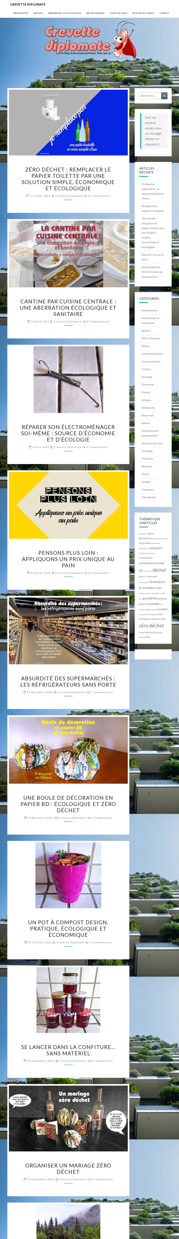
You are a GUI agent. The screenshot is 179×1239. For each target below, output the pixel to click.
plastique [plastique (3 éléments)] (162, 598)
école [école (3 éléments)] (141, 632)
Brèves (146, 346)
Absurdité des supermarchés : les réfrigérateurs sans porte (68, 681)
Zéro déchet (149, 497)
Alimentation (150, 310)
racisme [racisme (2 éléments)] (142, 610)
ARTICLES (38, 13)
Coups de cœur (118, 13)
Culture (146, 369)
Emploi (146, 392)
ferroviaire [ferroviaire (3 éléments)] (152, 576)
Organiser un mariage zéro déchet (68, 1168)
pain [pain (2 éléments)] (140, 599)
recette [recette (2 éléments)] (148, 610)
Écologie (147, 377)
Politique (147, 451)
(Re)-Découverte (95, 13)
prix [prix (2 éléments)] (161, 604)
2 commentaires (101, 692)
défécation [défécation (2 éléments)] (143, 577)
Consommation (151, 361)
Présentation (20, 13)
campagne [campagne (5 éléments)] (155, 548)
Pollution (147, 458)
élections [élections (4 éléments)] (150, 632)
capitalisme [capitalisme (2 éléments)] (143, 553)
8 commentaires (97, 321)
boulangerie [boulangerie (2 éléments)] (143, 548)
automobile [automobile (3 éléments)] (144, 543)
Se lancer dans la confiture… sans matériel (68, 1050)
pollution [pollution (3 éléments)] (143, 604)
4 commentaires (99, 195)
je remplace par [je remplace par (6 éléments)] (150, 588)
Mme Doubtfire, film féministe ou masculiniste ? (152, 271)
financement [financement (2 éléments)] (144, 582)
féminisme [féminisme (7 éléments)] (157, 582)
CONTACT (164, 13)
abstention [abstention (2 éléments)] (143, 534)
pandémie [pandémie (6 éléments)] (150, 598)
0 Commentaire (97, 447)
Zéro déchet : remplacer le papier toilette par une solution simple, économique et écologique (68, 178)
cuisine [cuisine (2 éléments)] (145, 571)
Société (146, 482)
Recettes (147, 466)
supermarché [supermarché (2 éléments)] (144, 614)
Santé (145, 474)
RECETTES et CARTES (143, 13)
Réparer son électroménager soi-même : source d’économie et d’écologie (68, 433)
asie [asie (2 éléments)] (165, 539)
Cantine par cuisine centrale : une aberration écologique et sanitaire (68, 307)
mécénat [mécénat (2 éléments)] (162, 593)
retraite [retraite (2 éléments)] (154, 610)
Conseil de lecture (152, 353)
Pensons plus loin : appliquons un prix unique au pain (68, 559)
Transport (148, 489)
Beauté (146, 330)
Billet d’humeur (151, 338)
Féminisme (148, 407)
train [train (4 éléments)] (160, 614)
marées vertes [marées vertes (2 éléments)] (144, 593)
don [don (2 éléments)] (150, 571)
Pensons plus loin (152, 443)
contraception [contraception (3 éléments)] (146, 557)
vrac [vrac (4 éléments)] (162, 619)
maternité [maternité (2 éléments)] (154, 593)
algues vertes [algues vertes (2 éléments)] (158, 539)
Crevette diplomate (27, 4)
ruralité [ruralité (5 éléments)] (162, 609)
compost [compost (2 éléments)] (151, 553)
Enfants (146, 400)
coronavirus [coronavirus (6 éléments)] (147, 563)
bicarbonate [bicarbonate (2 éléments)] (155, 543)
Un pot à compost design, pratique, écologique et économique (68, 928)
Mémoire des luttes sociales (64, 13)
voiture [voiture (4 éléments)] (155, 619)
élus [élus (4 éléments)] (147, 637)
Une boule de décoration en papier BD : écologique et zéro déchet (68, 803)
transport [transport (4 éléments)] (145, 619)
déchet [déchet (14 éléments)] (159, 570)
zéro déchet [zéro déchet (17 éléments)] (151, 625)
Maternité (148, 415)
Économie (148, 384)
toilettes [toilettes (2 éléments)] (153, 614)
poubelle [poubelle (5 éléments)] (153, 604)
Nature (146, 423)
